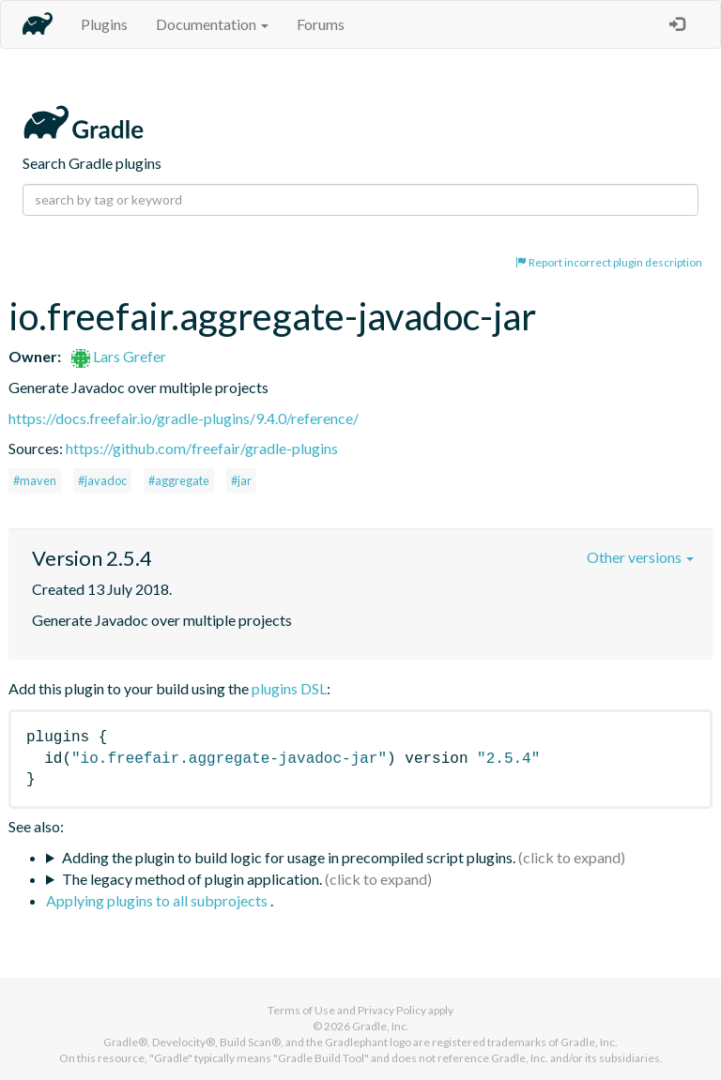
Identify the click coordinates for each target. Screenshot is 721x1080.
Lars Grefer (118, 356)
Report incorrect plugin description (608, 262)
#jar (241, 480)
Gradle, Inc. (380, 1026)
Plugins (104, 24)
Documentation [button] (212, 24)
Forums (321, 24)
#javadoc (102, 480)
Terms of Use (301, 1010)
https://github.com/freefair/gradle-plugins (202, 448)
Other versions (640, 557)
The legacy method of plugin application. (192, 879)
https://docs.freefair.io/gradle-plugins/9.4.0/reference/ (183, 418)
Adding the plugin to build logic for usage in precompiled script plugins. (288, 857)
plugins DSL (289, 688)
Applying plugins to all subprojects (158, 900)
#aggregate (178, 480)
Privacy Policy (392, 1010)
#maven (34, 480)
